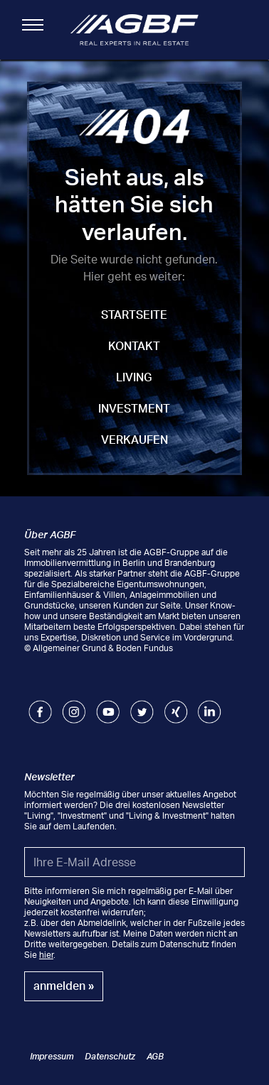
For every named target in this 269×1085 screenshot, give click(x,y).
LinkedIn (209, 705)
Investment (134, 408)
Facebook (40, 705)
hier (46, 954)
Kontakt (134, 346)
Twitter (142, 705)
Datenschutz (110, 1056)
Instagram (73, 705)
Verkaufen (134, 439)
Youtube (108, 705)
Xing (173, 705)
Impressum (51, 1056)
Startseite (134, 314)
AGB (155, 1056)
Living (134, 377)
